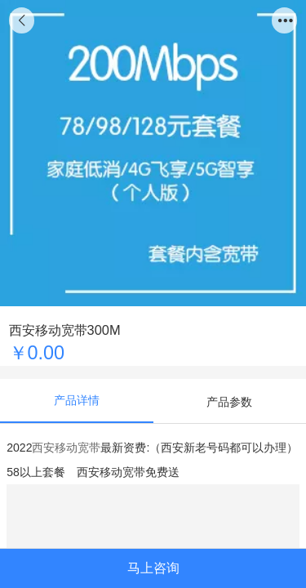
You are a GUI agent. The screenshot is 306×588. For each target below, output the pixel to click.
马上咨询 (153, 567)
